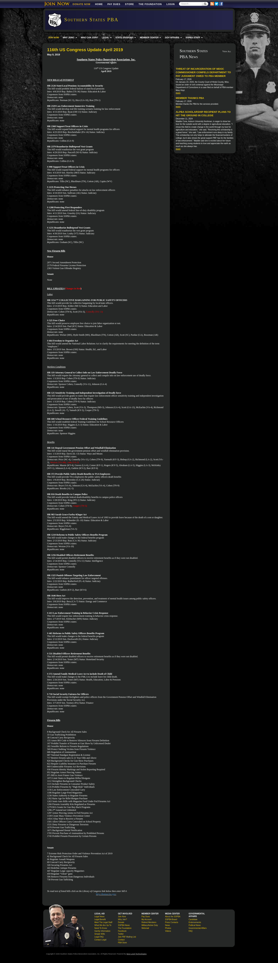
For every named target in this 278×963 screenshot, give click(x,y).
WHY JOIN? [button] (70, 37)
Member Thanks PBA (190, 98)
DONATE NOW (81, 4)
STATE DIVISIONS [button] (125, 37)
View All (226, 51)
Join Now (122, 916)
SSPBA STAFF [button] (194, 37)
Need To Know (100, 928)
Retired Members (149, 922)
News (167, 925)
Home (99, 4)
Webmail (145, 928)
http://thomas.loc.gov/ (106, 894)
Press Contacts (171, 922)
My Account (147, 919)
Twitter (121, 934)
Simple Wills (99, 934)
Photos (168, 928)
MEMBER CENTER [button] (150, 37)
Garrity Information (102, 931)
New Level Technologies (136, 954)
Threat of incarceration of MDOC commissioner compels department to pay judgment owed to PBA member (203, 72)
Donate (121, 922)
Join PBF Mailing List (127, 937)
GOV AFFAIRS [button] (173, 37)
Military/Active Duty (150, 925)
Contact (121, 940)
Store (129, 4)
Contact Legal (100, 940)
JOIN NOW (53, 37)
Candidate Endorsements (195, 920)
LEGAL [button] (107, 37)
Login (170, 4)
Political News (195, 925)
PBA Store (122, 943)
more (178, 93)
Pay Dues (113, 4)
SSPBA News (124, 925)
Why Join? (122, 919)
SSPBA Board (171, 919)
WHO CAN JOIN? (89, 37)
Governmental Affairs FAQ (198, 929)
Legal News (99, 916)
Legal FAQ (98, 937)
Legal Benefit (100, 919)
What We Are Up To (102, 925)
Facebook (122, 931)
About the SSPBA (172, 916)
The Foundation (150, 4)
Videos (168, 931)
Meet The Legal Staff (103, 922)
